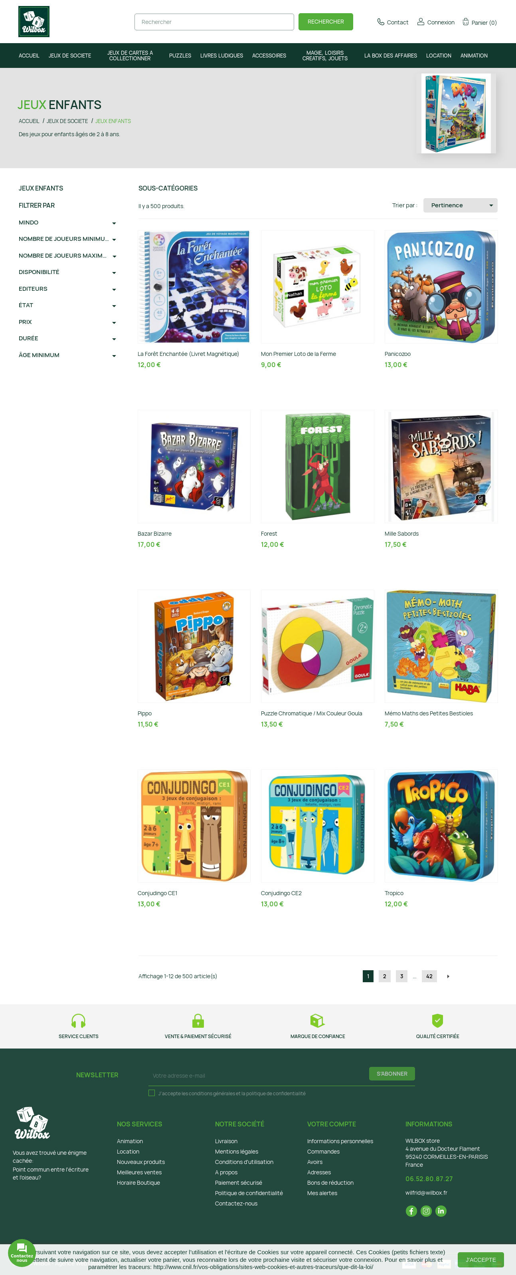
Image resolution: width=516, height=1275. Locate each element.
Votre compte (331, 1124)
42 (429, 976)
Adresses (319, 1172)
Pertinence (463, 205)
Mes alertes (322, 1193)
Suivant (448, 976)
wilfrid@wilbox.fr (426, 1192)
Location (128, 1151)
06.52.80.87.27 (429, 1179)
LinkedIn (441, 1211)
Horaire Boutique (138, 1182)
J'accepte (481, 1260)
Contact (392, 22)
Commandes (323, 1151)
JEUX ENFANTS (41, 188)
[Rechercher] (214, 22)
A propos (226, 1172)
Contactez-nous (236, 1203)
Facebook (411, 1211)
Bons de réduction (330, 1182)
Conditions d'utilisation (244, 1162)
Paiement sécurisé (238, 1182)
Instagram (426, 1211)
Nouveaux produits (141, 1162)
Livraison (226, 1141)
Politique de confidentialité (249, 1193)
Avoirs (314, 1162)
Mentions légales (236, 1151)
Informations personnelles (340, 1141)
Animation (130, 1141)
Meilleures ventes (139, 1172)
